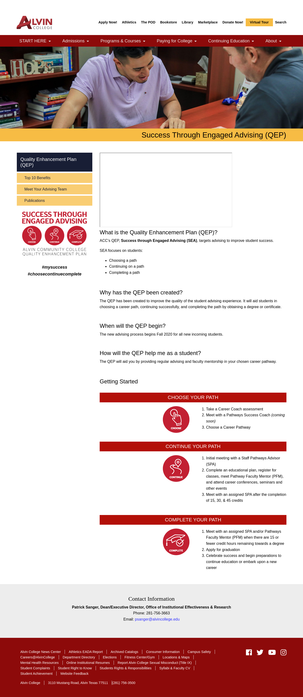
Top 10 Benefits (37, 178)
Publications (34, 201)
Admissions (78, 41)
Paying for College (179, 41)
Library (187, 22)
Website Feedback (74, 673)
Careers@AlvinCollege (37, 657)
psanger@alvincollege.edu (157, 619)
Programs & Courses (125, 41)
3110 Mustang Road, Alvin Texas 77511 (78, 683)
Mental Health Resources (39, 663)
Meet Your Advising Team (45, 189)
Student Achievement (36, 673)
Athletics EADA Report (86, 652)
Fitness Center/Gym (140, 657)
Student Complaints (35, 668)
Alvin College (30, 683)
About (276, 41)
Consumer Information (163, 652)
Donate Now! (233, 22)
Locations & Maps (176, 657)
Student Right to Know (75, 668)
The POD (148, 22)
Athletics (129, 22)
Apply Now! (107, 22)
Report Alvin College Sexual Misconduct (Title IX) (155, 663)
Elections (110, 657)
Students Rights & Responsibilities (126, 668)
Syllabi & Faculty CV (174, 668)
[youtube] (272, 653)
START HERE (37, 41)
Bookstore (168, 22)
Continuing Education (233, 41)
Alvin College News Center (40, 652)
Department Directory (79, 657)
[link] (49, 41)
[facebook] (249, 653)
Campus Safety (199, 652)
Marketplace (208, 22)
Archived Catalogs (124, 652)
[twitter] (260, 653)
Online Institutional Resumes (88, 663)
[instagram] (282, 653)
